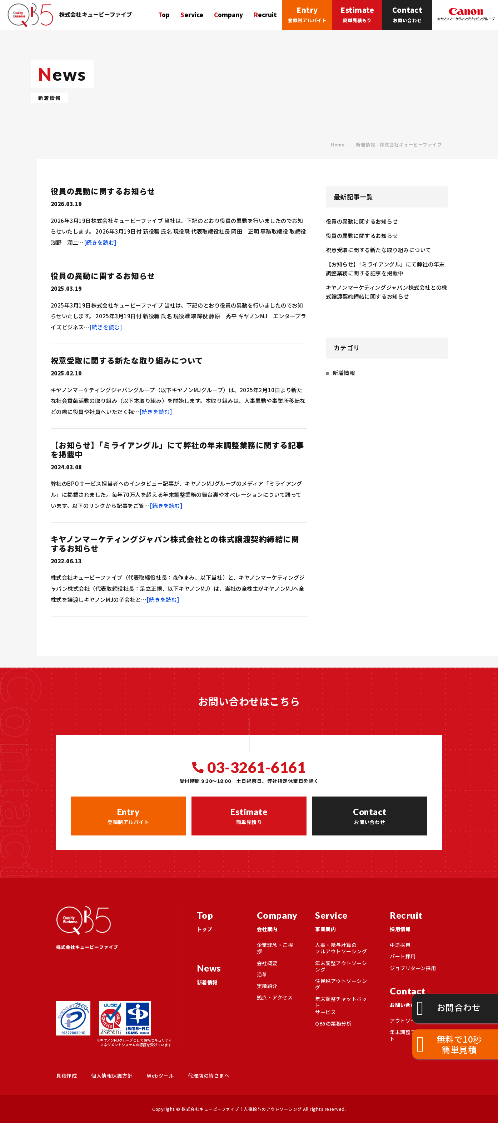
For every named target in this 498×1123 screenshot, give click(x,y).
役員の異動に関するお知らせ (103, 190)
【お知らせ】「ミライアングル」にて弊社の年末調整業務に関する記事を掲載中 (177, 449)
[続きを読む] (100, 242)
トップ (218, 919)
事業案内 (343, 919)
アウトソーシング (410, 1020)
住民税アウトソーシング (341, 984)
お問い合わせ (407, 14)
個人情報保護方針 (112, 1075)
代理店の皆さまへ (208, 1075)
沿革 (262, 974)
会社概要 (267, 963)
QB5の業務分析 (333, 1023)
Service (191, 14)
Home (337, 144)
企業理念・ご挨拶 (275, 948)
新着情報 (344, 372)
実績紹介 (267, 985)
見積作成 (66, 1075)
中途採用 (400, 944)
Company (228, 14)
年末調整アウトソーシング (341, 966)
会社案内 (277, 919)
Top (164, 14)
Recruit (265, 14)
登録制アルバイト (307, 14)
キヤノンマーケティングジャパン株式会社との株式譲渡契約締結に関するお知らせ (175, 543)
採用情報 (416, 919)
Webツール (160, 1075)
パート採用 (403, 956)
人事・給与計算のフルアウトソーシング (341, 948)
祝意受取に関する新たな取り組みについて (127, 360)
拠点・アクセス (275, 997)
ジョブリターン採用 (413, 968)
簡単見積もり (357, 14)
